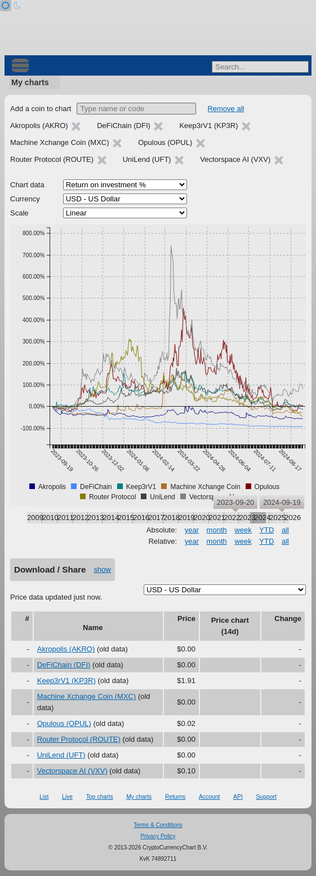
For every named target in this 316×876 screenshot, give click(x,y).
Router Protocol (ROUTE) (79, 739)
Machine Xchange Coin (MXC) (86, 696)
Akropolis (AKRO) (66, 649)
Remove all (225, 108)
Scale (19, 213)
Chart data (27, 185)
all (285, 530)
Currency (25, 199)
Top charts (99, 797)
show (102, 569)
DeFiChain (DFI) (64, 665)
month (217, 530)
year (192, 530)
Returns (175, 797)
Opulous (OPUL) (64, 723)
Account (209, 797)
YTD (266, 530)
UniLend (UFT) (61, 755)
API (238, 797)
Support (266, 797)
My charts (30, 82)
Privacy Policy (157, 836)
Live (67, 797)
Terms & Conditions (158, 825)
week (242, 530)
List (43, 797)
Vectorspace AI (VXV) (72, 771)
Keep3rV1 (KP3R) (66, 680)
